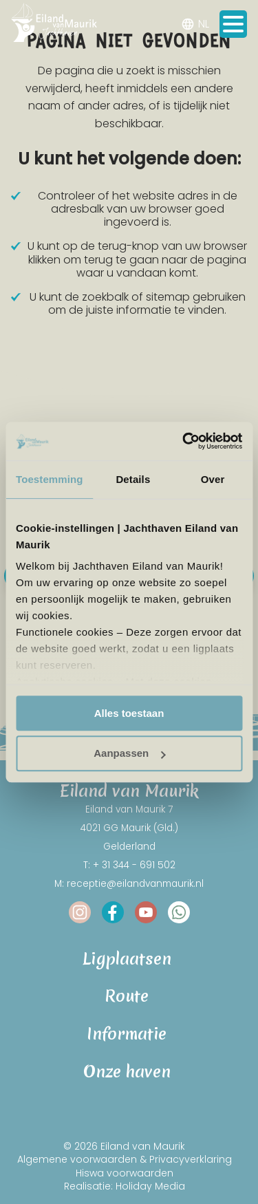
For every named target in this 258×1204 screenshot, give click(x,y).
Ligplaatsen (129, 959)
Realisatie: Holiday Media (124, 1186)
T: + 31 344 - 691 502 (129, 865)
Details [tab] (133, 479)
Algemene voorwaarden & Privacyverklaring (124, 1159)
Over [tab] (213, 479)
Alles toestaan (129, 713)
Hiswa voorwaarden (124, 1172)
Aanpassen (129, 754)
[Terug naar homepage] (54, 25)
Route (129, 996)
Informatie (129, 1034)
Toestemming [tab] (49, 479)
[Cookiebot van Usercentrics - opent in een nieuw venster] (183, 441)
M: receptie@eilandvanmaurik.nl (129, 883)
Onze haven (129, 1072)
